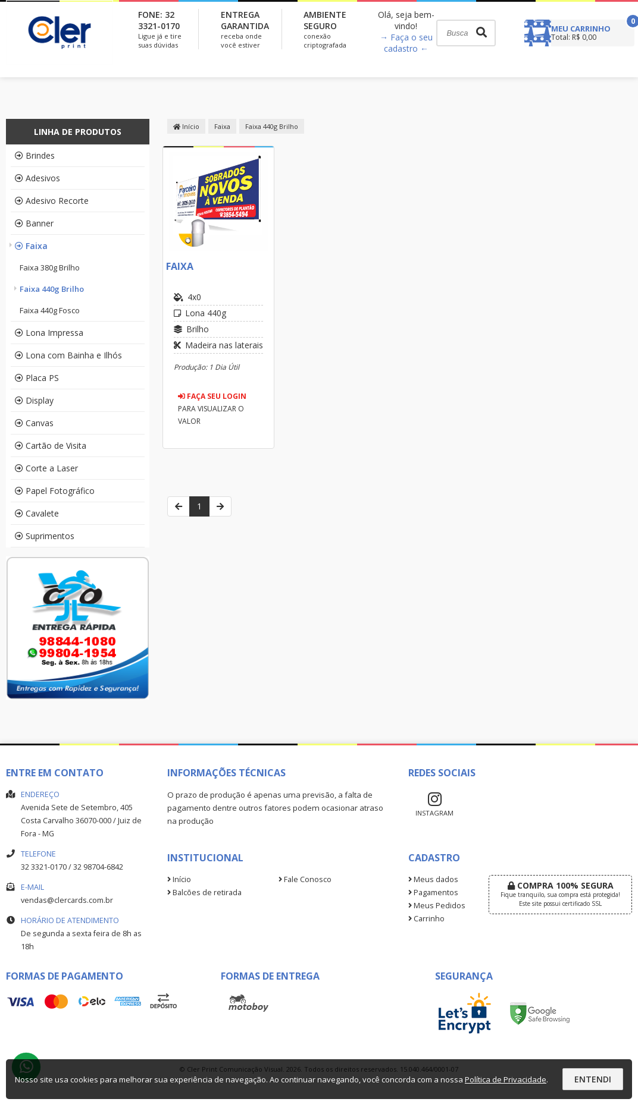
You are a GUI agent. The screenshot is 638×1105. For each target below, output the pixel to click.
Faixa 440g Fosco (50, 310)
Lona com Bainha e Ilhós (68, 355)
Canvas (34, 423)
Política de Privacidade (505, 1079)
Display (34, 400)
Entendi (592, 1079)
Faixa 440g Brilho (52, 289)
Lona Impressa (49, 332)
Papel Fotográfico (55, 490)
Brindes (35, 155)
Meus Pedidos (436, 906)
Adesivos (37, 178)
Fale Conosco (305, 879)
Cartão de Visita (50, 445)
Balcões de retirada (204, 892)
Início (186, 126)
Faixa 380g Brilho (50, 267)
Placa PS (37, 377)
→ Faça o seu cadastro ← (406, 43)
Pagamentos (433, 892)
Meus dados (433, 879)
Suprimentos (44, 536)
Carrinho (426, 919)
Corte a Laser (46, 468)
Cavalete (37, 513)
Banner (34, 223)
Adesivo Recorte (52, 200)
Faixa (31, 245)
